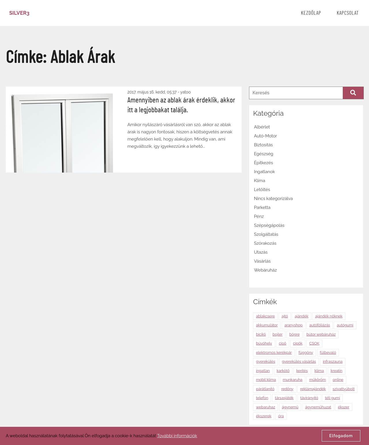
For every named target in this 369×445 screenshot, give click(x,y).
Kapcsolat (348, 13)
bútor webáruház (321, 334)
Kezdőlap (311, 13)
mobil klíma (266, 379)
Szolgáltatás (266, 234)
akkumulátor (267, 325)
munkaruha (292, 379)
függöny (306, 352)
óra (281, 416)
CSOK (314, 343)
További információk (177, 435)
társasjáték (284, 398)
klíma (319, 371)
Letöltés (262, 189)
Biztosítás (263, 144)
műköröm (317, 379)
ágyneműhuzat (318, 407)
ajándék (301, 316)
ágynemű (290, 407)
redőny (287, 389)
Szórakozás (265, 243)
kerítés (302, 371)
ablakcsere (265, 316)
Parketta (262, 207)
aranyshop (294, 325)
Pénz (259, 216)
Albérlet (262, 127)
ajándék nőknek (328, 316)
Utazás (261, 252)
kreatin (336, 371)
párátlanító (265, 389)
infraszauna (332, 361)
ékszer (343, 407)
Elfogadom (341, 435)
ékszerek (264, 416)
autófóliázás (319, 325)
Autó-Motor (265, 136)
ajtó (285, 316)
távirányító (309, 398)
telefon (262, 398)
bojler (278, 334)
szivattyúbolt (344, 389)
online (338, 379)
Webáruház (265, 270)
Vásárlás (262, 261)
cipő (282, 343)
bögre (294, 334)
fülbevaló (328, 352)
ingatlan (263, 371)
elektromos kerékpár (274, 352)
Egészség (263, 153)
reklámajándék (313, 389)
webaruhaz (265, 407)
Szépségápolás (269, 225)
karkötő (283, 371)
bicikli (261, 334)
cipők (298, 343)
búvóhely (264, 343)
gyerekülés (265, 361)
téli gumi (332, 398)
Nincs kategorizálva (273, 198)
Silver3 (19, 13)
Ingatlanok (264, 171)
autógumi (345, 325)
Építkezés (263, 162)
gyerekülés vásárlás (299, 361)
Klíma (259, 180)
